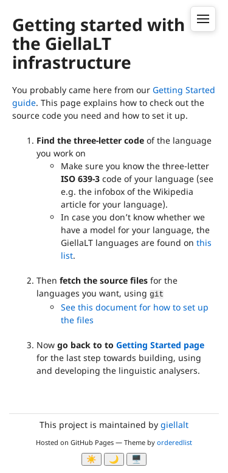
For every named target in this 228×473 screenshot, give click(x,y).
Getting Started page (160, 345)
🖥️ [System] (136, 459)
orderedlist (174, 442)
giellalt (174, 424)
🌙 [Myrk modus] (114, 459)
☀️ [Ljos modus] (91, 459)
